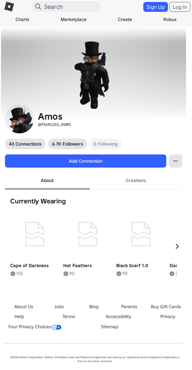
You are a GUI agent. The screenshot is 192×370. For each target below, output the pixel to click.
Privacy (167, 316)
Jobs (59, 307)
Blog (93, 307)
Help (19, 316)
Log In (180, 7)
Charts (22, 19)
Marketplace (74, 19)
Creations (136, 180)
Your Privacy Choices (34, 327)
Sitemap (109, 327)
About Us (23, 307)
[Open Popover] (175, 161)
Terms (69, 316)
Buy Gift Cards (166, 307)
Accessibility (118, 316)
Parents (129, 307)
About (47, 180)
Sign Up (156, 7)
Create (125, 19)
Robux (170, 19)
